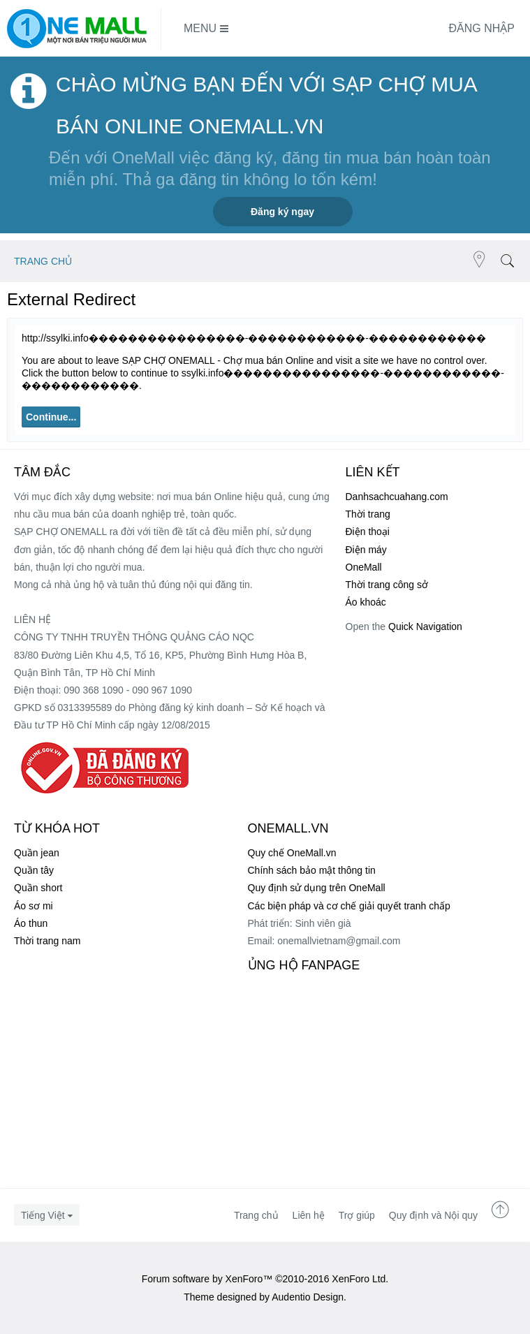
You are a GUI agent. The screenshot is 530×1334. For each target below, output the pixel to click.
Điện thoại (368, 531)
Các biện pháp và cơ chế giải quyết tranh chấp (349, 905)
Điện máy (366, 549)
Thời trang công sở (387, 584)
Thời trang (368, 514)
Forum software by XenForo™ (265, 1278)
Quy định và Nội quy (433, 1215)
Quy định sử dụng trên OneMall (316, 887)
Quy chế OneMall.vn (292, 852)
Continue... (51, 417)
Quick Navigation (425, 626)
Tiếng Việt (43, 1215)
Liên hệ (309, 1215)
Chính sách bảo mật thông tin (312, 870)
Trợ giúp (357, 1215)
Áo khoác (366, 602)
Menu (206, 29)
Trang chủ (256, 1215)
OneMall (364, 567)
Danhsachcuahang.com (397, 496)
